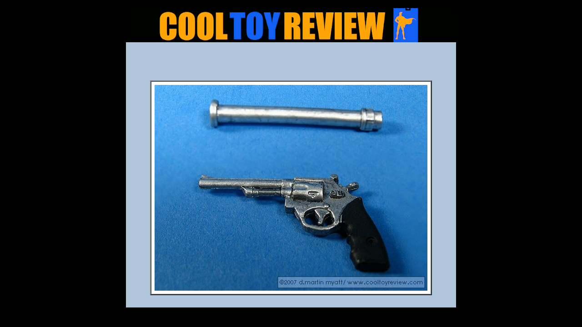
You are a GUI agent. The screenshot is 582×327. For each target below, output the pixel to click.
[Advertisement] (291, 64)
